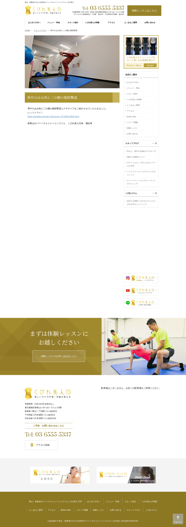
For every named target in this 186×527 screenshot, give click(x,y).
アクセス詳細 (42, 445)
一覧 (155, 143)
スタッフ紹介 (132, 94)
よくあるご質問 (133, 105)
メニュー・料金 (133, 88)
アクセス (130, 111)
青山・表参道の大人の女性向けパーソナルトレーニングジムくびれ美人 (90, 521)
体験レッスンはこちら (144, 10)
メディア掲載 (132, 122)
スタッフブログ (133, 510)
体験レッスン (132, 128)
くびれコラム (151, 510)
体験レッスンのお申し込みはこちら (59, 356)
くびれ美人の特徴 (134, 99)
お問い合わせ (132, 134)
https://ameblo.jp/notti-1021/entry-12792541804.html (53, 116)
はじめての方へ (133, 82)
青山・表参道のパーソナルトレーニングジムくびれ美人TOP (55, 501)
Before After (131, 117)
